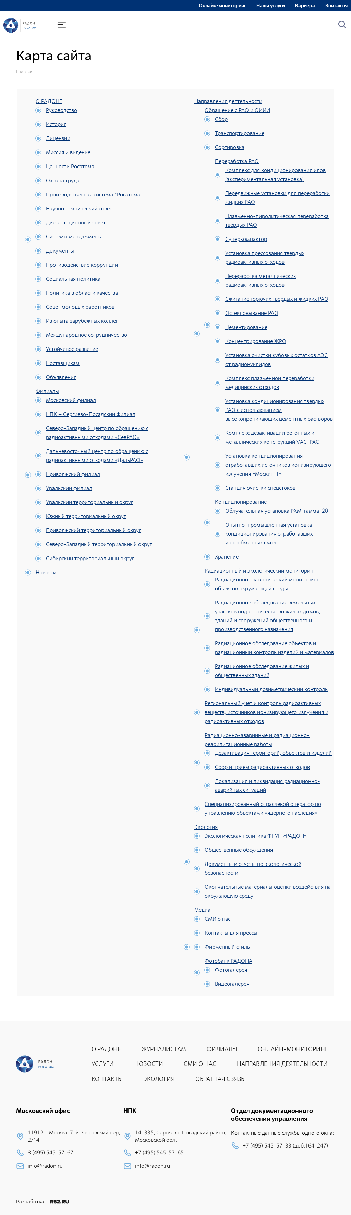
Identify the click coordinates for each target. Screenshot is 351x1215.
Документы (60, 250)
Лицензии (58, 138)
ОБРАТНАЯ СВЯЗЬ (219, 1079)
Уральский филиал (69, 488)
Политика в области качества (82, 292)
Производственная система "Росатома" (94, 194)
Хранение (227, 556)
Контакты (336, 5)
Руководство (61, 110)
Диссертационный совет (76, 222)
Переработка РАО (237, 161)
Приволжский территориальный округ (93, 530)
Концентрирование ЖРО (255, 341)
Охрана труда (63, 180)
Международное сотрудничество (86, 335)
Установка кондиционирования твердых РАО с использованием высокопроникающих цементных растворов (279, 409)
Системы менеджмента (74, 236)
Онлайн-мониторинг (222, 5)
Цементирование (246, 327)
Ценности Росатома (70, 166)
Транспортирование (239, 133)
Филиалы (47, 391)
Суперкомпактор (246, 239)
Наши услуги (270, 5)
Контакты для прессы (231, 932)
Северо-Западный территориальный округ (99, 544)
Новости (46, 572)
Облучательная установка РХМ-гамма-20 (276, 510)
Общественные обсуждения (239, 850)
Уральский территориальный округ (89, 502)
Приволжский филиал (73, 474)
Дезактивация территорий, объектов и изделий (273, 753)
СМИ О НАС (200, 1064)
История (56, 124)
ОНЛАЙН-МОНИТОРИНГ (293, 1049)
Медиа (202, 909)
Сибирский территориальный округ (90, 558)
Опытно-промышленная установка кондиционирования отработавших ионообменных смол (269, 533)
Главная (24, 72)
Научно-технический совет (79, 208)
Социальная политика (73, 278)
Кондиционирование (241, 501)
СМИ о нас (217, 918)
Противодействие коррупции (82, 264)
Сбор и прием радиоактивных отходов (262, 767)
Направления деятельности (228, 101)
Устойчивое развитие (72, 349)
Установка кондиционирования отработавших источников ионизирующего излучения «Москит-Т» (278, 464)
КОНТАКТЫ (107, 1079)
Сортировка (229, 147)
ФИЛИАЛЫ (222, 1049)
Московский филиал (71, 400)
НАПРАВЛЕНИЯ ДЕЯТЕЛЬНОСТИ (282, 1064)
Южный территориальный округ (86, 516)
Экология (206, 827)
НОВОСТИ (148, 1064)
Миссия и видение (68, 152)
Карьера (305, 5)
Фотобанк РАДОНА (228, 961)
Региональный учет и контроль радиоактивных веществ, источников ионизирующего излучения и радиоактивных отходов (266, 712)
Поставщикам (63, 363)
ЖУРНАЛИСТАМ (164, 1049)
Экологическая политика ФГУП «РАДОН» (256, 835)
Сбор (221, 119)
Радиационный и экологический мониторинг (260, 570)
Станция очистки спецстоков (260, 487)
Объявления (61, 377)
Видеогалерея (232, 983)
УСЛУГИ (103, 1064)
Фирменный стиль (227, 946)
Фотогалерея (231, 969)
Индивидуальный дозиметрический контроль (271, 689)
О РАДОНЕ (49, 101)
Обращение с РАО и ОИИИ (237, 110)
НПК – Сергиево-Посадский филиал (90, 414)
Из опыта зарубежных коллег (82, 320)
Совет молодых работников (80, 306)
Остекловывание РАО (251, 313)
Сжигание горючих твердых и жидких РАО (276, 299)
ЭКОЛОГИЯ (159, 1079)
